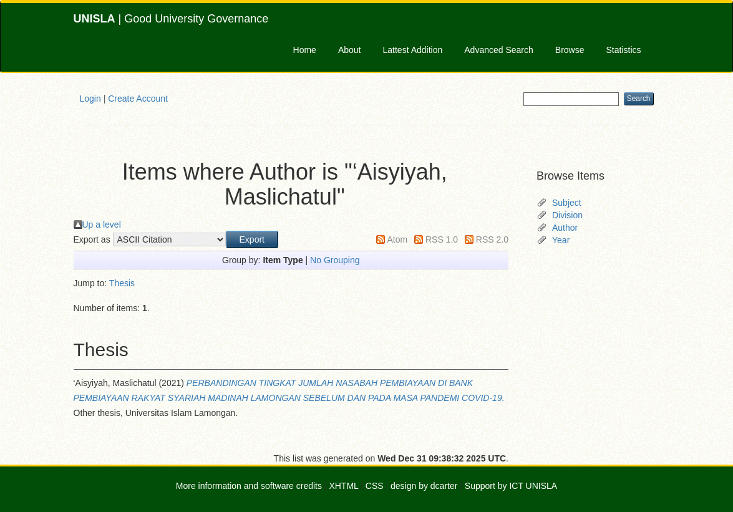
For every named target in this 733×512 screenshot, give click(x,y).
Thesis (122, 283)
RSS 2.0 (492, 239)
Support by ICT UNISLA (511, 486)
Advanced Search (498, 50)
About (349, 50)
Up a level (101, 224)
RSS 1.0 (441, 239)
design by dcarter (424, 486)
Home (304, 50)
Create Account (138, 99)
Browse (570, 50)
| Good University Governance (171, 18)
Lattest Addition (413, 50)
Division (567, 215)
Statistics (623, 50)
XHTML (343, 486)
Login (90, 99)
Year (561, 240)
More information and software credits (249, 486)
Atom (397, 239)
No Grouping (334, 260)
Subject (566, 203)
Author (565, 228)
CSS (375, 486)
